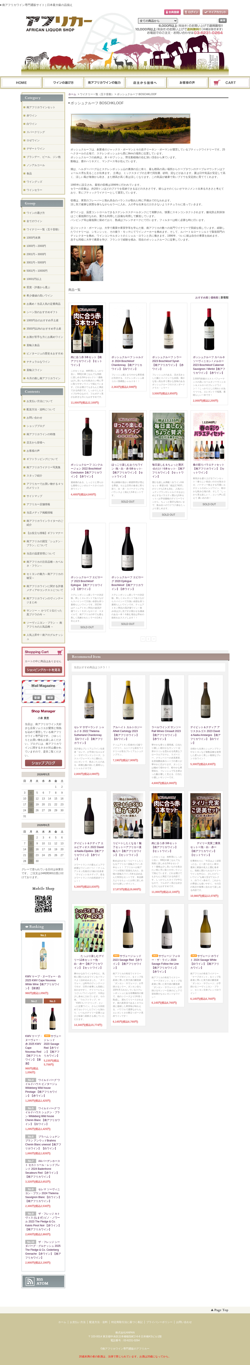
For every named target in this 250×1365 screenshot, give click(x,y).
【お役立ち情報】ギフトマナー (45, 533)
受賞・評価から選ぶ (38, 287)
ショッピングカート (229, 82)
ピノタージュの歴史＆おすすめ (45, 353)
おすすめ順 (201, 297)
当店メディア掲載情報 (40, 512)
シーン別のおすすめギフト (42, 312)
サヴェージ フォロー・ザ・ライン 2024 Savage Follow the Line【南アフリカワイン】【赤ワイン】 (166, 963)
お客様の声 (33, 450)
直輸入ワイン (34, 370)
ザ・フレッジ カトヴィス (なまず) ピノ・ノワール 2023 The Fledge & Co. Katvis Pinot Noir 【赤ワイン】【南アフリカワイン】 (43, 1221)
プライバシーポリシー (159, 1322)
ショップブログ (36, 426)
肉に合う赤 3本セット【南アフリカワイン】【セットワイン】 (86, 361)
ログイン (191, 12)
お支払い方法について (40, 401)
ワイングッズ (34, 181)
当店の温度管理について (41, 553)
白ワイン (32, 123)
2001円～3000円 (36, 254)
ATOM (42, 1283)
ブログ (146, 82)
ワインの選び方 (62, 82)
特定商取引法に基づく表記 (127, 1322)
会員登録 (172, 12)
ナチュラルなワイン (38, 361)
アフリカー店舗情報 (38, 504)
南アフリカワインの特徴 (41, 434)
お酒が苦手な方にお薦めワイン (45, 336)
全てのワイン (34, 221)
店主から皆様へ (36, 442)
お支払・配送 (104, 82)
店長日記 (43, 763)
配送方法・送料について (41, 409)
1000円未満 (33, 237)
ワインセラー (34, 190)
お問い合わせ (187, 82)
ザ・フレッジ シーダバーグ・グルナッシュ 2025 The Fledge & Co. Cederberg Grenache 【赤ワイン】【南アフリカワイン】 (43, 1249)
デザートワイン (36, 148)
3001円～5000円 (36, 262)
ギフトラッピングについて (42, 459)
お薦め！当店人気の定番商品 (44, 303)
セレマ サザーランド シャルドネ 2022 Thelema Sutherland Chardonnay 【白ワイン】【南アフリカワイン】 (89, 735)
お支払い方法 (78, 1322)
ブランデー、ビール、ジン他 (44, 156)
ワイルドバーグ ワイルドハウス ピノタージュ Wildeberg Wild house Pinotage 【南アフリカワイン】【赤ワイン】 (42, 1088)
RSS (40, 1279)
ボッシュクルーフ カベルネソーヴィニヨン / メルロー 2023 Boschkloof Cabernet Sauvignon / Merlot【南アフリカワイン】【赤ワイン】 (209, 365)
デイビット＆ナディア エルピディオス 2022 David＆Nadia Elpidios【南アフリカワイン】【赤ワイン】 (89, 851)
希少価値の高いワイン (40, 295)
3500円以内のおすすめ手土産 (44, 328)
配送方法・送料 (98, 1322)
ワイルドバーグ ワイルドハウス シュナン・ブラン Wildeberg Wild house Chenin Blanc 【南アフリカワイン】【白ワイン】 (42, 1116)
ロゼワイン (33, 140)
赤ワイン (32, 115)
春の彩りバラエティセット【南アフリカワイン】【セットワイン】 (208, 468)
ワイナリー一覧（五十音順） (44, 229)
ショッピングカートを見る (43, 670)
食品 (29, 173)
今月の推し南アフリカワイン (44, 378)
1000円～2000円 (36, 245)
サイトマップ (34, 496)
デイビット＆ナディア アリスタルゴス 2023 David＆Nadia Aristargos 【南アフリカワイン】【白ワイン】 (205, 735)
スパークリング (36, 132)
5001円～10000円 (37, 270)
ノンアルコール (36, 165)
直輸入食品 (33, 345)
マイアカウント (215, 12)
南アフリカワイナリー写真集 (44, 467)
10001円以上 (34, 279)
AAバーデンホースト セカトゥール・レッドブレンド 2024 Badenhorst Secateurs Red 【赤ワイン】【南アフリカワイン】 (42, 1169)
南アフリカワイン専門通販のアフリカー (125, 1348)
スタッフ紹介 (34, 475)
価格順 (214, 297)
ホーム (21, 82)
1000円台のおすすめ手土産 (43, 320)
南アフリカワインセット (41, 107)
